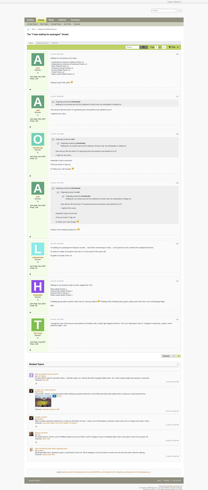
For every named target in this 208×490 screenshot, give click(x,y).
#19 (177, 183)
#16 (177, 54)
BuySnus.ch (132, 472)
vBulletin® (170, 486)
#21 (177, 281)
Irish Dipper (41, 376)
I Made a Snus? (41, 417)
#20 (177, 244)
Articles (30, 20)
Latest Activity (42, 43)
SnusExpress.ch (144, 472)
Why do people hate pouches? (46, 374)
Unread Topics (56, 24)
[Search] (164, 10)
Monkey (40, 392)
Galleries (62, 20)
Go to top (177, 480)
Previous (166, 356)
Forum (41, 20)
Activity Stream (32, 24)
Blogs (51, 20)
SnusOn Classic (35, 481)
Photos (55, 43)
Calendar (77, 24)
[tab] (31, 43)
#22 (177, 319)
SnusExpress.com (81, 472)
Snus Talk (46, 439)
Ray (38, 435)
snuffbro (40, 451)
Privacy (167, 480)
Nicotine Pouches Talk (50, 409)
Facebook (75, 20)
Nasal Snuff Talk (48, 455)
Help (159, 480)
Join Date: (34, 77)
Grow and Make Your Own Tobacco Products (59, 423)
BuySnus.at (121, 472)
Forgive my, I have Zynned (45, 390)
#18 (177, 134)
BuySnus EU (111, 472)
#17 (177, 96)
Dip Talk (45, 380)
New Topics (44, 24)
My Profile (67, 24)
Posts (31, 43)
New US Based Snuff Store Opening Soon (51, 449)
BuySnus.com (67, 472)
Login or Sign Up (174, 2)
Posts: (32, 79)
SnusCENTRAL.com (97, 472)
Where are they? (41, 433)
